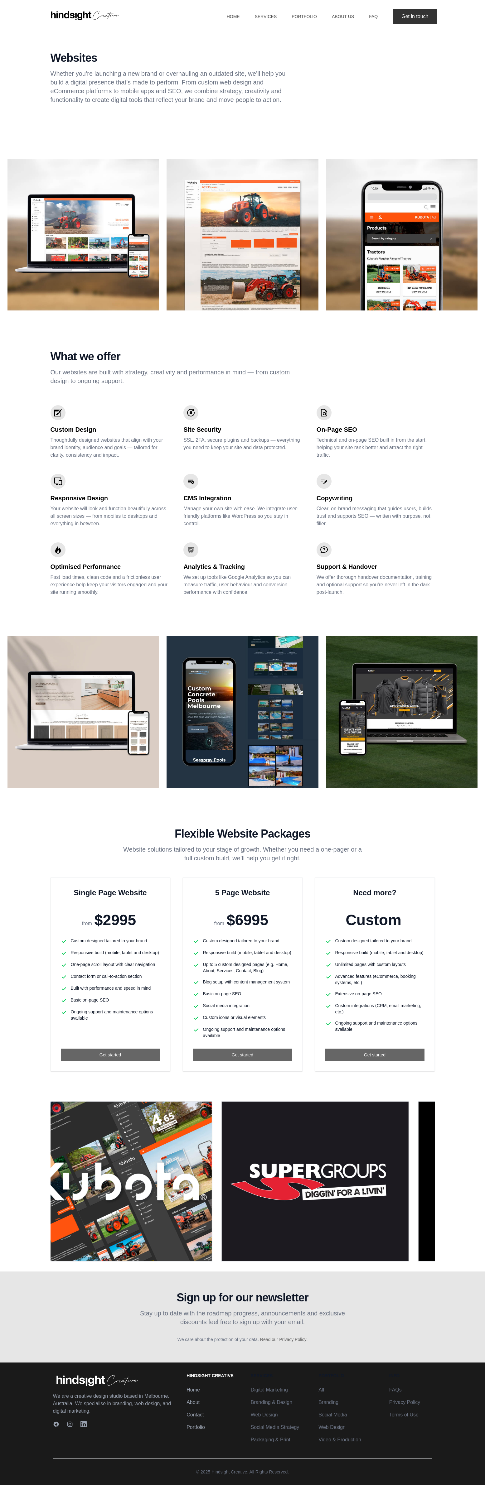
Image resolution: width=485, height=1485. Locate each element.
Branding (328, 1402)
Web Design (264, 1414)
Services (266, 16)
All (321, 1389)
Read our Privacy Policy (283, 1339)
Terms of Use (404, 1414)
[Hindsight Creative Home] (113, 1379)
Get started (110, 1054)
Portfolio (304, 16)
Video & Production (339, 1439)
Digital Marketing (269, 1389)
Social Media (332, 1414)
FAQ (373, 16)
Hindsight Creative (229, 1471)
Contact (195, 1414)
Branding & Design (271, 1402)
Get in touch (414, 16)
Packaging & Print (270, 1439)
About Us (343, 16)
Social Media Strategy (275, 1427)
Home (233, 16)
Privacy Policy (404, 1402)
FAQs (395, 1389)
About (193, 1402)
